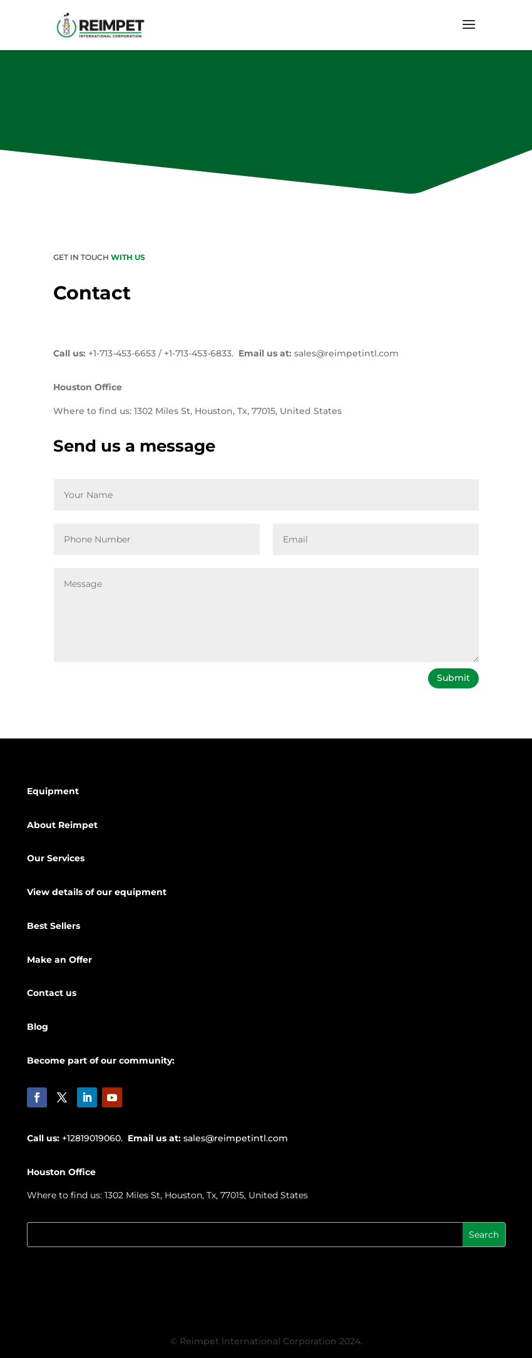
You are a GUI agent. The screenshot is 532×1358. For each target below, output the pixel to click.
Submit (453, 677)
